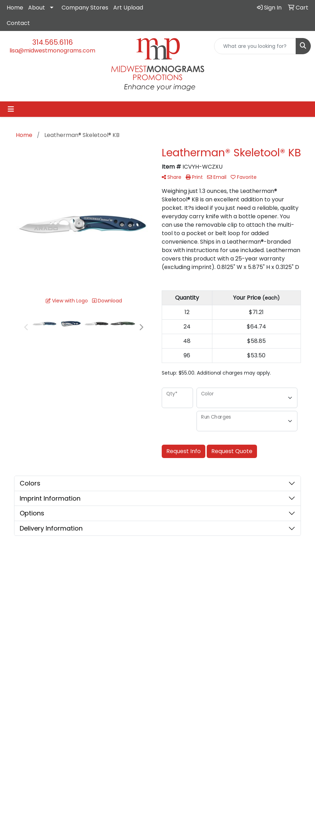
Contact (18, 23)
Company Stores (85, 8)
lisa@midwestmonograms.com (52, 50)
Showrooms (216, 604)
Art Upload (128, 8)
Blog (207, 613)
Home (15, 8)
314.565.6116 (52, 42)
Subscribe (22, 768)
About (36, 8)
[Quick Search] (255, 46)
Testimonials (177, 605)
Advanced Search (215, 589)
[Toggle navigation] (11, 109)
